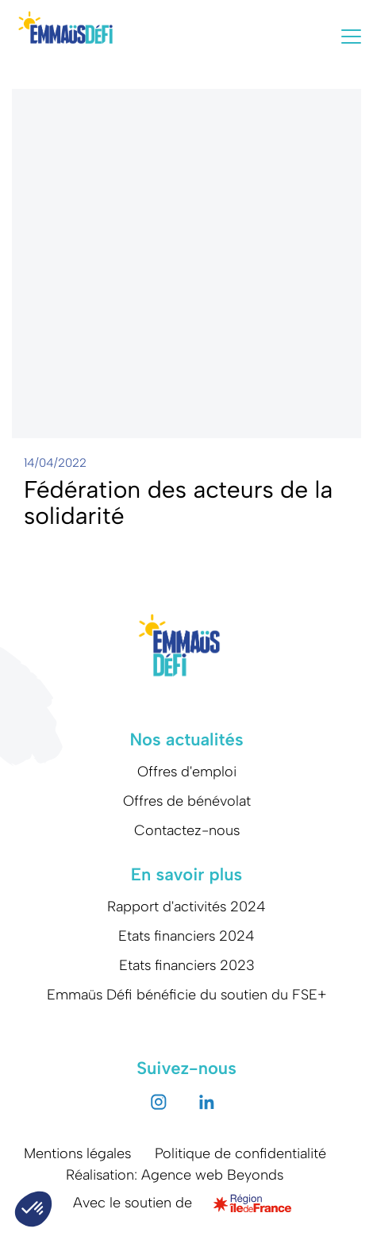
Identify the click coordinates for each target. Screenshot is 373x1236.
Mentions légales (77, 1153)
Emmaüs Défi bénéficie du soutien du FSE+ (187, 994)
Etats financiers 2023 (187, 965)
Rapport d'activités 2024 (186, 906)
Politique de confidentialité (240, 1153)
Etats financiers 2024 (186, 936)
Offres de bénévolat (187, 801)
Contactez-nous (187, 830)
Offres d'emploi (186, 771)
